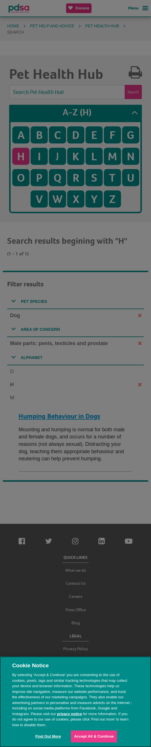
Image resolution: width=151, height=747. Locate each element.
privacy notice (69, 714)
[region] (75, 701)
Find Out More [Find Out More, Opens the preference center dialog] (48, 736)
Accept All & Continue (94, 736)
